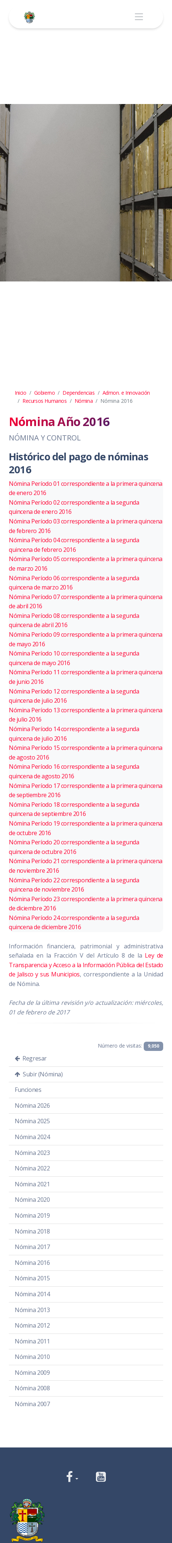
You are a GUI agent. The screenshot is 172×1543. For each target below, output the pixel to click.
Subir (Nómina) (39, 1074)
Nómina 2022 (32, 1168)
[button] (72, 1477)
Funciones (28, 1090)
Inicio (20, 392)
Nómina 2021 (32, 1184)
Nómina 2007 (32, 1404)
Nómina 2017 (32, 1247)
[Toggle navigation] (138, 17)
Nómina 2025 (32, 1121)
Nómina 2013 (32, 1310)
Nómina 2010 (32, 1357)
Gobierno (44, 392)
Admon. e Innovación (126, 392)
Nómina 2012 (32, 1325)
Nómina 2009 (32, 1373)
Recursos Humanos (44, 400)
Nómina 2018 (32, 1231)
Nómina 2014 (32, 1294)
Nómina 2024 (32, 1137)
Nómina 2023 (32, 1153)
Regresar (31, 1058)
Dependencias (78, 392)
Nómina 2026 (32, 1105)
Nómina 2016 (32, 1263)
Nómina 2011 (32, 1341)
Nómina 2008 (32, 1388)
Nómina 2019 (32, 1215)
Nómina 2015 (32, 1278)
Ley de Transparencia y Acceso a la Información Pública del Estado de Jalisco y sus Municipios (86, 964)
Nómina (84, 400)
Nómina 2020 (32, 1200)
